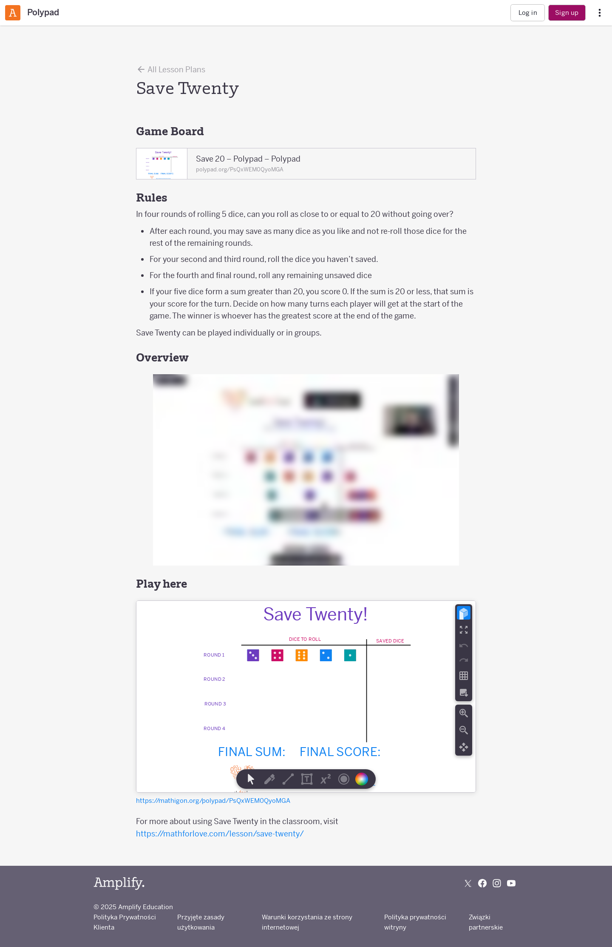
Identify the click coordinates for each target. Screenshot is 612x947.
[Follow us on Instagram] (497, 883)
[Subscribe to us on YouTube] (511, 883)
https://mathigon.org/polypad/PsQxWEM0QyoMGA (213, 800)
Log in (527, 13)
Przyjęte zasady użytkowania (200, 922)
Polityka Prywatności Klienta (125, 922)
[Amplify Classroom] (13, 13)
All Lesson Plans (170, 69)
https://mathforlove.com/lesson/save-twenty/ (220, 834)
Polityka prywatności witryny (415, 922)
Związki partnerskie (486, 922)
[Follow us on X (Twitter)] (468, 883)
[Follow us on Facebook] (482, 883)
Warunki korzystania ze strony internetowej (307, 922)
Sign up (566, 13)
